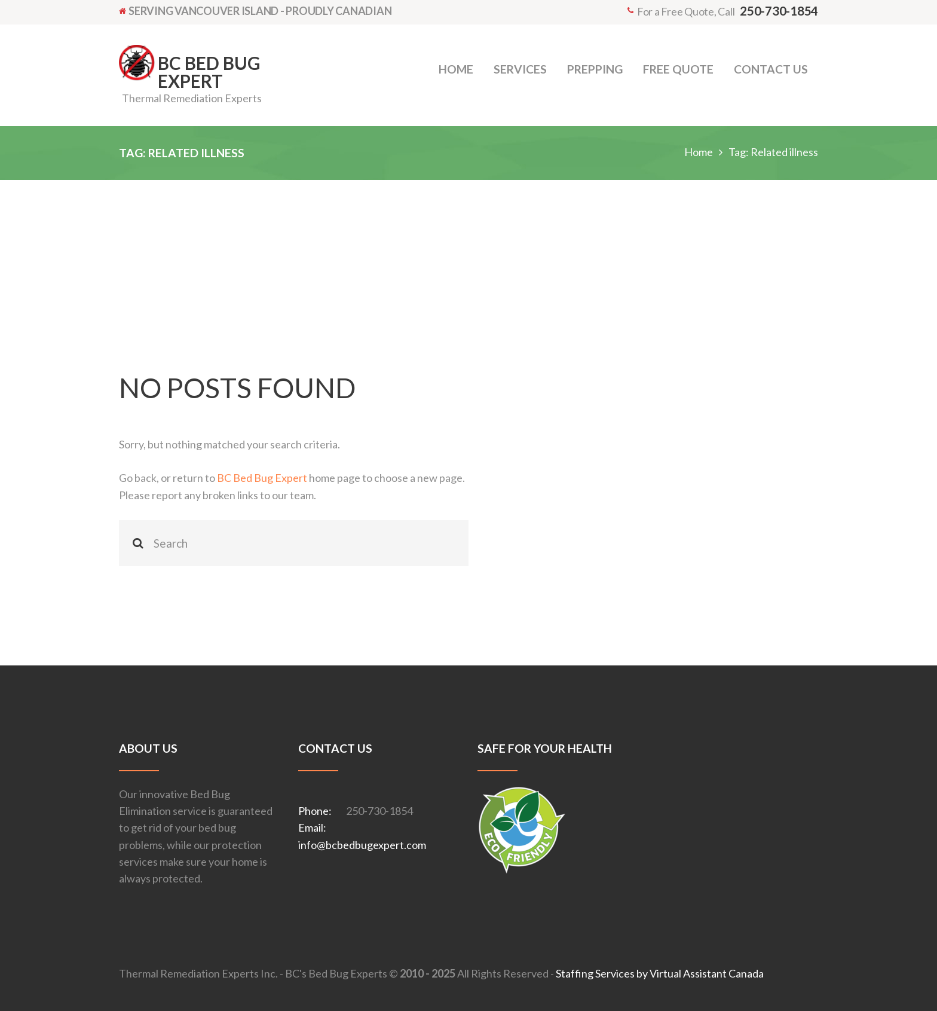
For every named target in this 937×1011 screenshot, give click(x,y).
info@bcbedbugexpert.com (362, 844)
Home (698, 151)
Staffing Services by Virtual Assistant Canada (660, 973)
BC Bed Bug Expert (262, 477)
